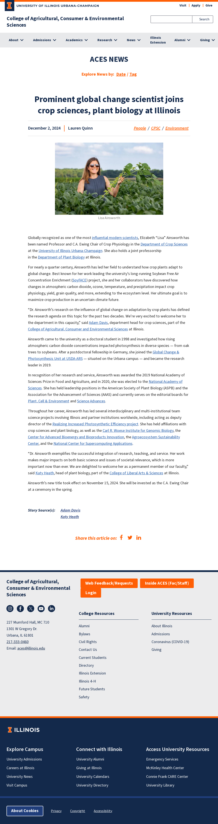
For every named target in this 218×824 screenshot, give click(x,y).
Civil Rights (88, 642)
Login (90, 593)
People (140, 128)
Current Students (93, 657)
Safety (84, 697)
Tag (133, 74)
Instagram (10, 608)
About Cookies (25, 811)
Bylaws (84, 634)
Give (208, 5)
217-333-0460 (17, 642)
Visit (182, 5)
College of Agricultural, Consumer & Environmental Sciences (65, 21)
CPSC (155, 128)
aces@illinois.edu (31, 648)
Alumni (84, 626)
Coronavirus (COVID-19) (170, 642)
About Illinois (162, 626)
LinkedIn (51, 608)
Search (204, 19)
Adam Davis (70, 510)
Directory (86, 665)
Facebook (20, 608)
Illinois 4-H (87, 681)
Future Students (92, 689)
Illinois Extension (158, 40)
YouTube (41, 608)
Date (121, 74)
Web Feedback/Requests (109, 583)
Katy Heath (70, 517)
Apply (196, 5)
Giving (156, 649)
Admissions (161, 634)
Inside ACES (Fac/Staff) (167, 583)
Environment (177, 128)
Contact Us (88, 649)
